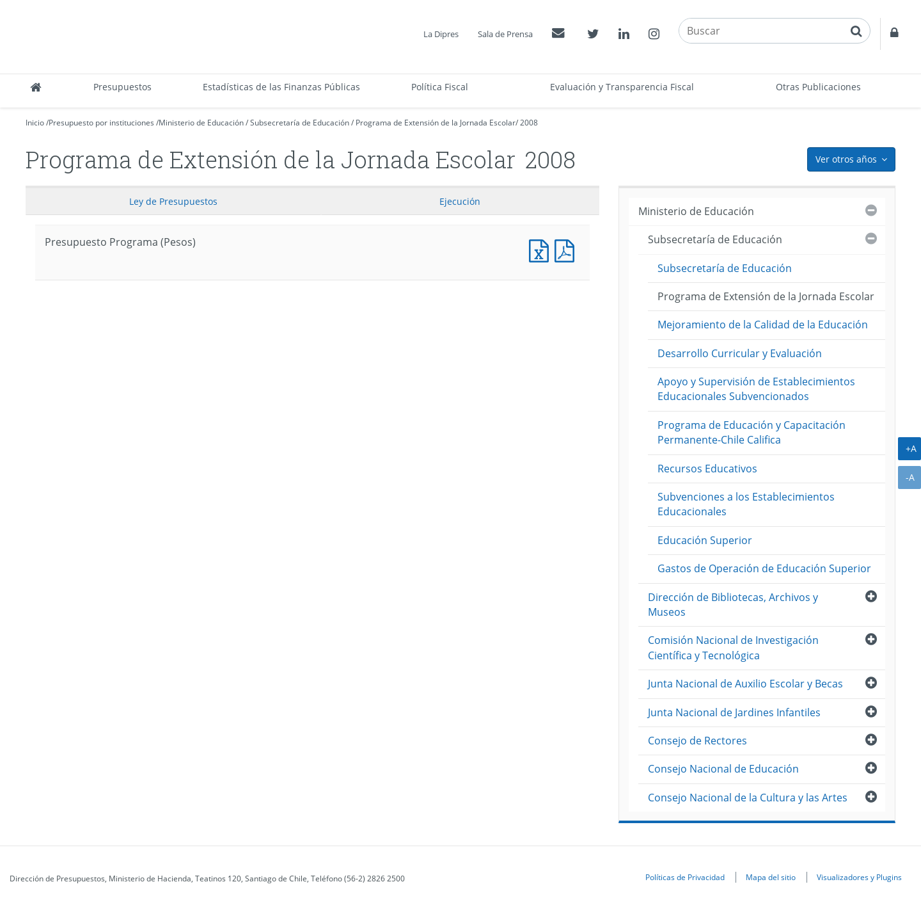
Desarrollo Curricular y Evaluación (739, 353)
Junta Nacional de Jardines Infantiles (734, 712)
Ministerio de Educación (201, 122)
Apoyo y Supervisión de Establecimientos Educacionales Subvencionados (756, 388)
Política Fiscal (439, 87)
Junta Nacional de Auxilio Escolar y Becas (745, 684)
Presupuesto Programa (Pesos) (542, 249)
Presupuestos (122, 87)
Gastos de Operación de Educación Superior (764, 568)
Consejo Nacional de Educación (723, 769)
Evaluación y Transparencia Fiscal (622, 87)
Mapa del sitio (771, 877)
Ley (173, 201)
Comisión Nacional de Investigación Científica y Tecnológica (733, 647)
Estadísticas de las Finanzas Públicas (281, 87)
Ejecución (459, 201)
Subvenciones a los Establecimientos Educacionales (746, 504)
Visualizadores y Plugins (859, 877)
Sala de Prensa (505, 34)
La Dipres (441, 34)
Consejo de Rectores (697, 741)
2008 (529, 122)
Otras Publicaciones (818, 87)
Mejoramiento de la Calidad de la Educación (762, 324)
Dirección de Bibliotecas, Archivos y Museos (733, 604)
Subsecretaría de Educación (299, 122)
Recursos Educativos (707, 469)
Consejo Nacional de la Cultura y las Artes (747, 798)
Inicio (35, 122)
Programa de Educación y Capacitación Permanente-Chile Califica (751, 432)
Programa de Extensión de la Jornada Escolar (436, 122)
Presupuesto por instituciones (101, 122)
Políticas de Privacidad (685, 877)
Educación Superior (704, 540)
